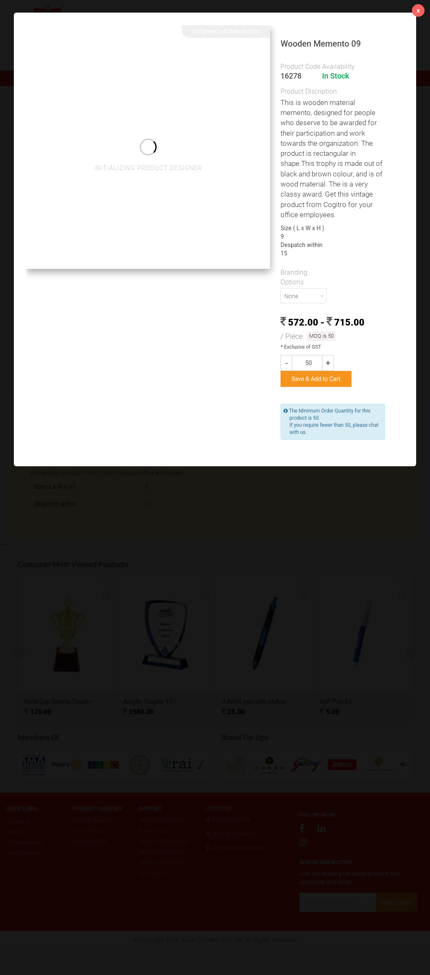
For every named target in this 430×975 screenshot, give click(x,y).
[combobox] (304, 295)
